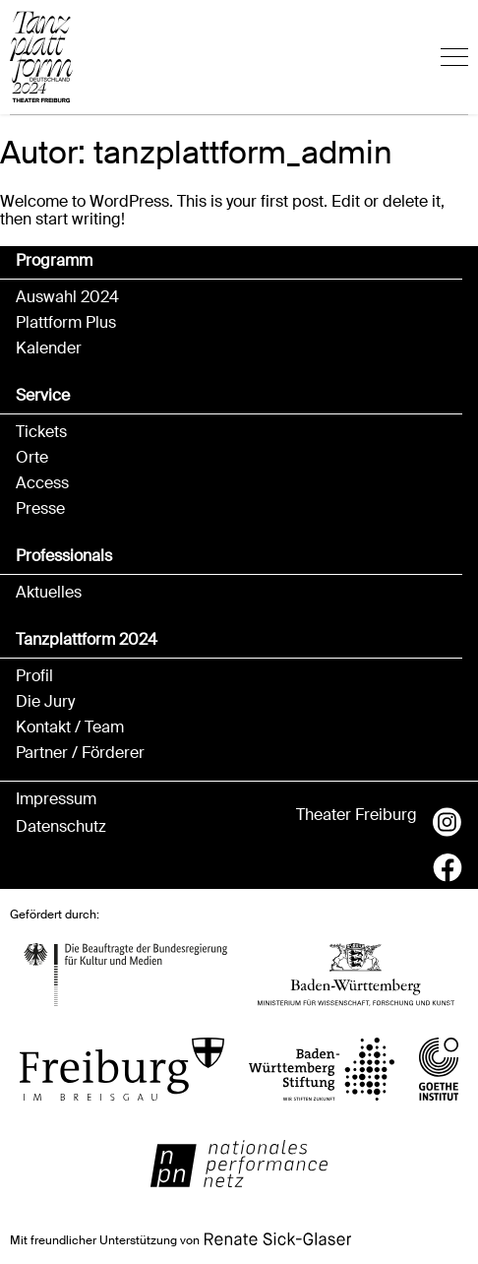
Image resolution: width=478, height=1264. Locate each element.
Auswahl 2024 (67, 297)
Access (42, 483)
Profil (34, 676)
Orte (32, 458)
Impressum (56, 799)
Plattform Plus (66, 323)
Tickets (41, 432)
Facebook (447, 867)
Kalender (49, 348)
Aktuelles (49, 592)
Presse (40, 509)
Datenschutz (61, 827)
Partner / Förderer (80, 753)
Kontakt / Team (70, 727)
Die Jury (45, 702)
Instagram (447, 822)
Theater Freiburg (356, 815)
